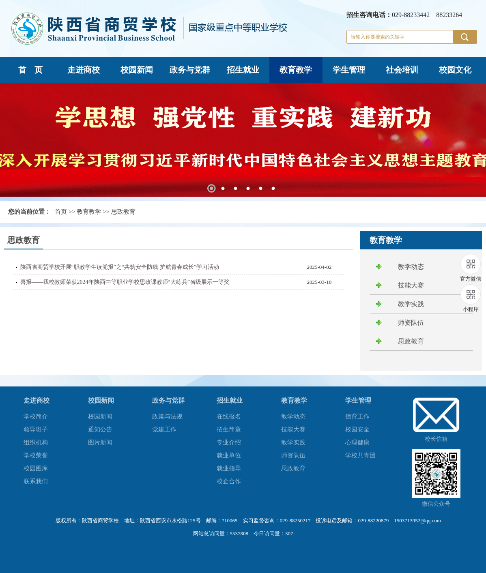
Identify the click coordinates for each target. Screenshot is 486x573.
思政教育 (123, 211)
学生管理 (349, 69)
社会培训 (402, 69)
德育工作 (357, 416)
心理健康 (357, 442)
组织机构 (36, 442)
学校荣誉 (36, 455)
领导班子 (36, 429)
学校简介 (36, 416)
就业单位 (229, 455)
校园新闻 (136, 69)
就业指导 (229, 468)
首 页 (30, 69)
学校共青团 (360, 455)
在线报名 (229, 416)
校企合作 (229, 481)
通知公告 (100, 429)
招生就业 (243, 69)
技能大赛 (411, 285)
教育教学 (296, 69)
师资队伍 (411, 322)
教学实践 (411, 303)
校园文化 (455, 69)
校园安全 (357, 429)
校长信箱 (436, 439)
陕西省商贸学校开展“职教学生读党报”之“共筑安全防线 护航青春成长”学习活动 (119, 267)
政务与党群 (190, 69)
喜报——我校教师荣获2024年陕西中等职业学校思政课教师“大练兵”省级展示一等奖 (125, 282)
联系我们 (36, 481)
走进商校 (83, 69)
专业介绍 (229, 442)
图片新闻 (100, 442)
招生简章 (229, 429)
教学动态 (411, 266)
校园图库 (36, 468)
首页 (61, 211)
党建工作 (164, 429)
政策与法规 (167, 416)
